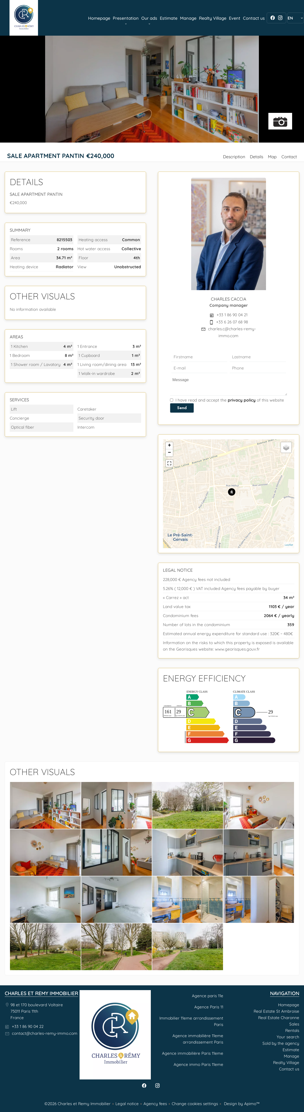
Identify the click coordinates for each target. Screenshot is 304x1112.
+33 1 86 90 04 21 (232, 314)
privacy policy (242, 400)
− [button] (169, 452)
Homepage (24, 18)
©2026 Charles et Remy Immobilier (77, 1103)
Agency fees (155, 1103)
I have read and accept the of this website (230, 400)
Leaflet (289, 544)
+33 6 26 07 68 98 (232, 321)
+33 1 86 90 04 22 (27, 1026)
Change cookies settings (195, 1103)
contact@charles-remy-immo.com (44, 1033)
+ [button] (169, 445)
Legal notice (127, 1103)
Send (182, 408)
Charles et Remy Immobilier (41, 993)
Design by (241, 1103)
